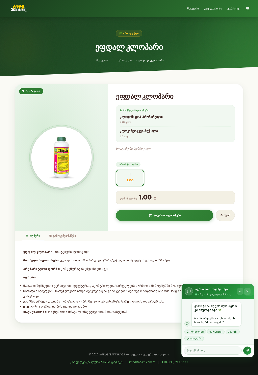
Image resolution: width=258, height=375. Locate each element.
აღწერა (33, 236)
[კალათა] (247, 8)
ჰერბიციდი (124, 60)
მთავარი (193, 8)
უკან (225, 215)
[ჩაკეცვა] (240, 291)
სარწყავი (215, 331)
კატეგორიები (213, 8)
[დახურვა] (247, 291)
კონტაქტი (233, 8)
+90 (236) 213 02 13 (175, 362)
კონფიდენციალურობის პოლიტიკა (96, 362)
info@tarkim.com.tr (142, 362)
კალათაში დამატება (165, 215)
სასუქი (232, 331)
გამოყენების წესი (62, 236)
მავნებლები (195, 331)
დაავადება (194, 338)
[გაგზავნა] (247, 351)
